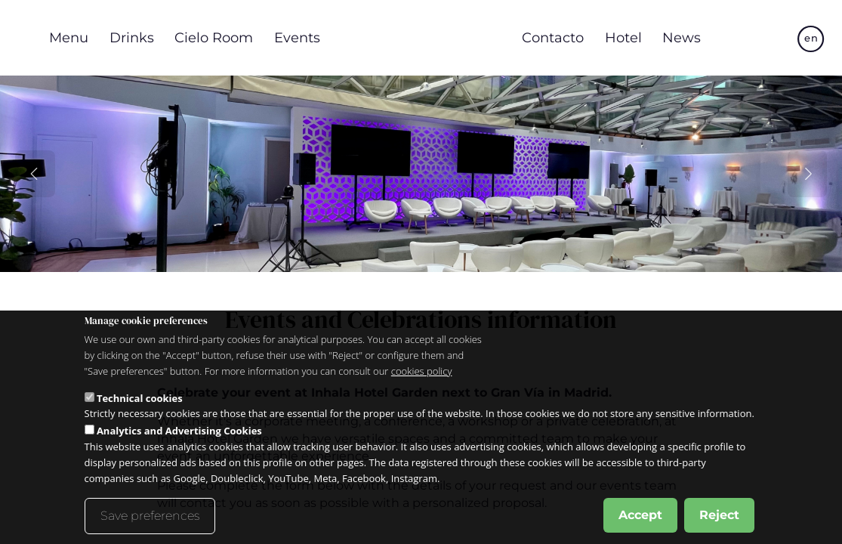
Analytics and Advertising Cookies (179, 430)
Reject (719, 515)
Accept (640, 515)
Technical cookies (140, 398)
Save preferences (149, 515)
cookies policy (421, 371)
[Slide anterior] (35, 173)
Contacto (553, 37)
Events (297, 37)
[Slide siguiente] (808, 173)
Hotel (623, 37)
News (681, 37)
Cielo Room (213, 37)
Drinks (131, 37)
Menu (68, 37)
